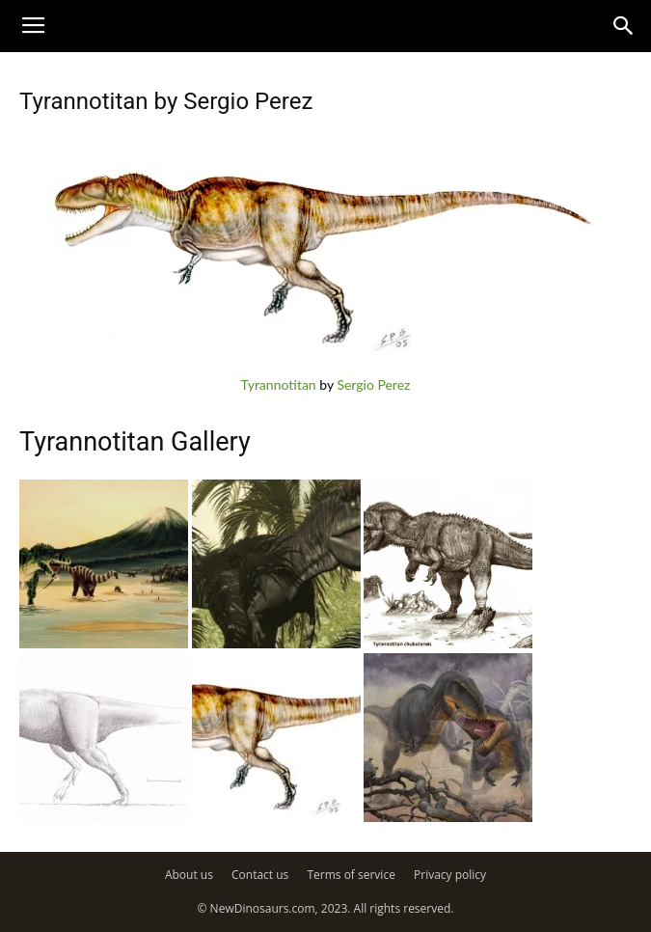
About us (189, 874)
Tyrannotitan (278, 384)
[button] (624, 26)
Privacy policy (450, 874)
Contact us (259, 874)
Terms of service (350, 874)
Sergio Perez (373, 384)
